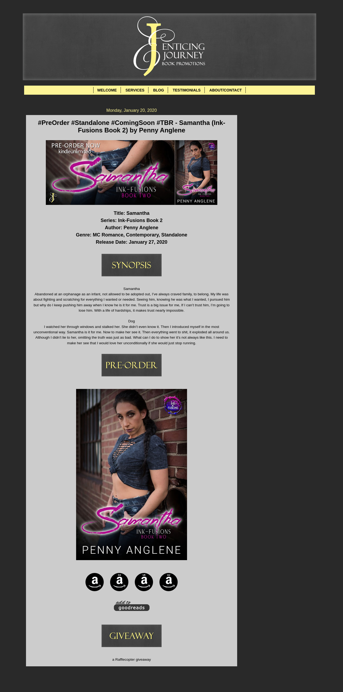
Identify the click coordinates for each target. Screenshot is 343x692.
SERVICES (134, 90)
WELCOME (107, 90)
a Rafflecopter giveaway (131, 659)
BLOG (158, 90)
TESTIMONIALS (186, 90)
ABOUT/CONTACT (225, 90)
